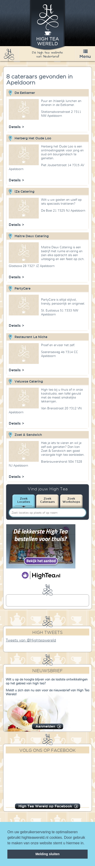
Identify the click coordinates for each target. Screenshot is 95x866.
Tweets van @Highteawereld (31, 640)
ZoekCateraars (47, 500)
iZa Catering (24, 191)
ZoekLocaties (23, 500)
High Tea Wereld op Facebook (45, 806)
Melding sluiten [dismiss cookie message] (48, 854)
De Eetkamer (25, 93)
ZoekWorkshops (71, 500)
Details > (16, 127)
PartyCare (22, 288)
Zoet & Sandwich (28, 435)
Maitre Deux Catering (32, 236)
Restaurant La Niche (31, 337)
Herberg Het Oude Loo (33, 138)
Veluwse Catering (29, 381)
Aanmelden (45, 726)
